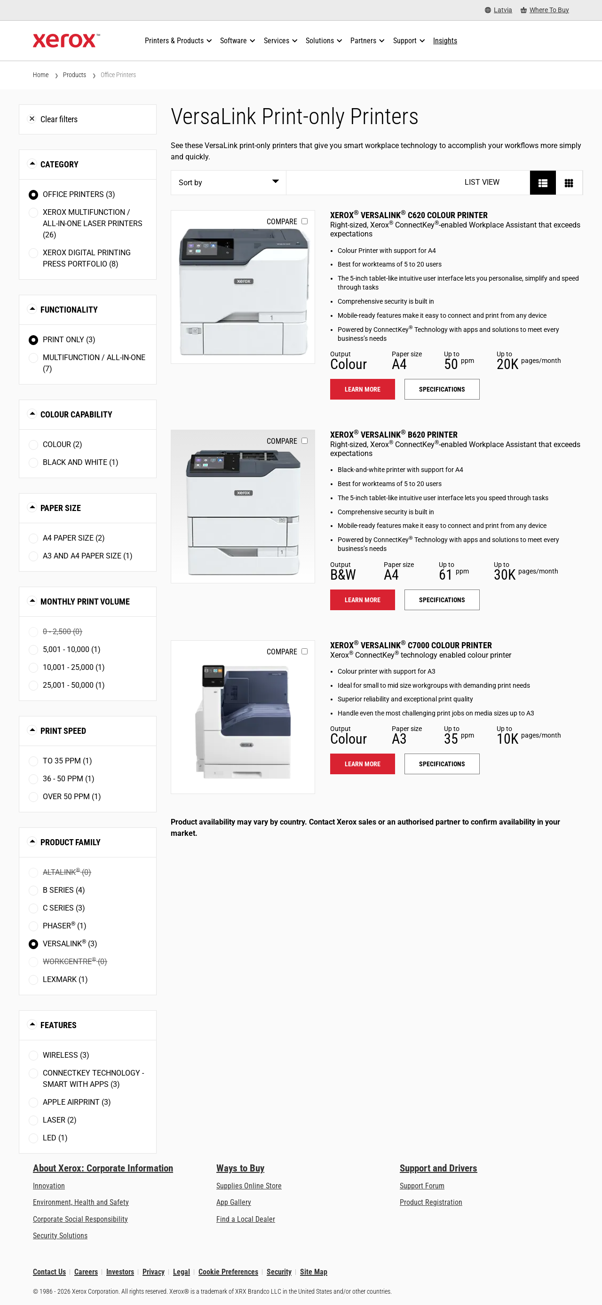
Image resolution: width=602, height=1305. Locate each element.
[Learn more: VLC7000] (243, 717)
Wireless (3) (66, 1055)
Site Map (313, 1271)
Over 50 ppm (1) (72, 796)
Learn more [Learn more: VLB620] (362, 600)
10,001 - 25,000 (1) (74, 667)
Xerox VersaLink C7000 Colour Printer (411, 645)
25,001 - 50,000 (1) (74, 685)
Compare (282, 221)
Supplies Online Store (249, 1185)
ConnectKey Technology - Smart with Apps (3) (93, 1079)
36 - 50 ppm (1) (69, 778)
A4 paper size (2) (74, 538)
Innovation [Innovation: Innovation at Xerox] (49, 1185)
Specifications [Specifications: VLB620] (442, 600)
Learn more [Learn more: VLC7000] (362, 764)
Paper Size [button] (60, 508)
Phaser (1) (65, 925)
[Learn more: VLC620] (243, 287)
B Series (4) (64, 890)
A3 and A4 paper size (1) (88, 555)
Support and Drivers (438, 1168)
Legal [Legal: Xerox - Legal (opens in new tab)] (181, 1271)
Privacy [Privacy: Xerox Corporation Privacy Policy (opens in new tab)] (154, 1271)
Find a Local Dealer (245, 1219)
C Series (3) (64, 908)
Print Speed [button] (63, 731)
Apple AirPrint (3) (77, 1102)
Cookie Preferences (228, 1271)
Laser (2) (60, 1120)
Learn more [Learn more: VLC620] (362, 389)
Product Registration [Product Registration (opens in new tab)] (431, 1202)
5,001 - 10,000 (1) (72, 649)
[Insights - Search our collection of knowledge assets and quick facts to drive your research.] (445, 41)
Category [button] (59, 164)
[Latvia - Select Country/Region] (498, 10)
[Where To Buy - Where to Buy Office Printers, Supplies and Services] (545, 10)
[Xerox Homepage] (66, 41)
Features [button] (58, 1025)
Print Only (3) (69, 339)
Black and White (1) (81, 462)
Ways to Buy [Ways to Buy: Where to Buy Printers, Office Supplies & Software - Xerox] (240, 1168)
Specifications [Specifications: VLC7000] (442, 764)
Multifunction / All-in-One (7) (94, 363)
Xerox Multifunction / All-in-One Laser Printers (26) (93, 223)
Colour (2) (62, 444)
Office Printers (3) (79, 194)
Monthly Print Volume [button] (85, 601)
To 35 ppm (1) (67, 760)
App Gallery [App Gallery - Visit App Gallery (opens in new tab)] (233, 1202)
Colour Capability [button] (76, 414)
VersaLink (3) (70, 943)
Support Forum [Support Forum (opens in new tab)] (422, 1185)
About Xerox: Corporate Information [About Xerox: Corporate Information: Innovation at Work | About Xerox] (103, 1168)
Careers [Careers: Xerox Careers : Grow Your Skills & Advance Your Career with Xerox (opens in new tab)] (86, 1271)
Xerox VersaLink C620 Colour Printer (409, 215)
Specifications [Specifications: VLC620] (442, 389)
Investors (120, 1271)
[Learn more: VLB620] (243, 506)
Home (40, 75)
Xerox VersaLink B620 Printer (394, 435)
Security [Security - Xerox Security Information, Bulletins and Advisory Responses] (279, 1271)
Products (74, 75)
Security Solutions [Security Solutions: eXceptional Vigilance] (60, 1235)
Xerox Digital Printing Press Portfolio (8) (87, 258)
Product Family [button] (70, 842)
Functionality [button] (69, 309)
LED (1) (55, 1137)
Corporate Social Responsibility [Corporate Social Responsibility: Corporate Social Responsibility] (80, 1219)
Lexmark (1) (65, 979)
